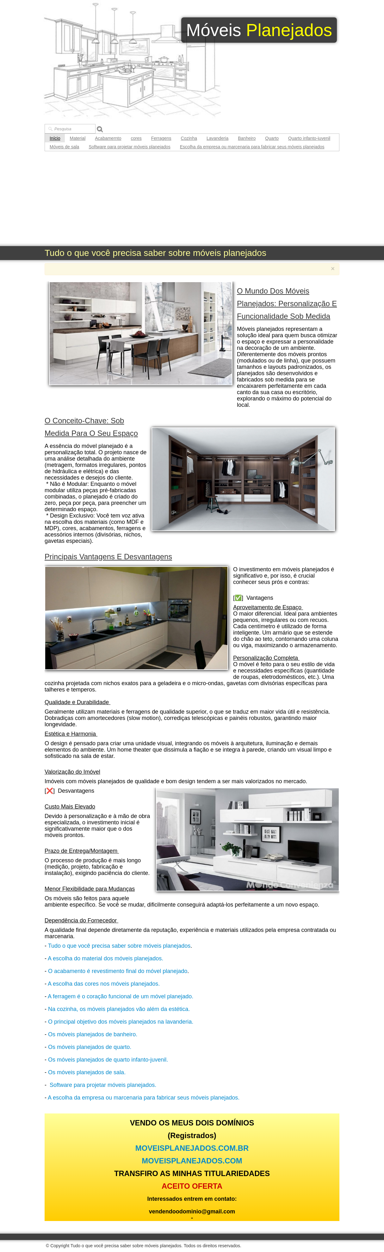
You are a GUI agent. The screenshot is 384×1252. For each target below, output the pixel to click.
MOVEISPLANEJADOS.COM (192, 1160)
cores (136, 138)
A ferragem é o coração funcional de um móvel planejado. (120, 996)
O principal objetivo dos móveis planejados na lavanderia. (120, 1022)
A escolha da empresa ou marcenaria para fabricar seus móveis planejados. (143, 1097)
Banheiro (247, 138)
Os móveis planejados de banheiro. (92, 1034)
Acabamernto (108, 138)
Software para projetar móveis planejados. (103, 1085)
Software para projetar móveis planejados (129, 146)
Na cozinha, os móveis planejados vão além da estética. (119, 1009)
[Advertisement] (192, 198)
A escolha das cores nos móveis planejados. (104, 984)
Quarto (272, 138)
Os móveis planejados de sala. (87, 1072)
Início (55, 138)
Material (77, 138)
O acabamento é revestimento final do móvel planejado (117, 971)
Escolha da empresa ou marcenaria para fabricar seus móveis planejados (252, 146)
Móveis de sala (64, 146)
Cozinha (189, 138)
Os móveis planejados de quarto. (89, 1047)
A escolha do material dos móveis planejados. (105, 958)
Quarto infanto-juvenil (309, 138)
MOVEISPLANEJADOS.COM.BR (192, 1148)
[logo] (259, 30)
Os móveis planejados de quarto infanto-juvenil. (108, 1060)
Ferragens (161, 138)
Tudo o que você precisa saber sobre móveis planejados (119, 946)
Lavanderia (217, 138)
